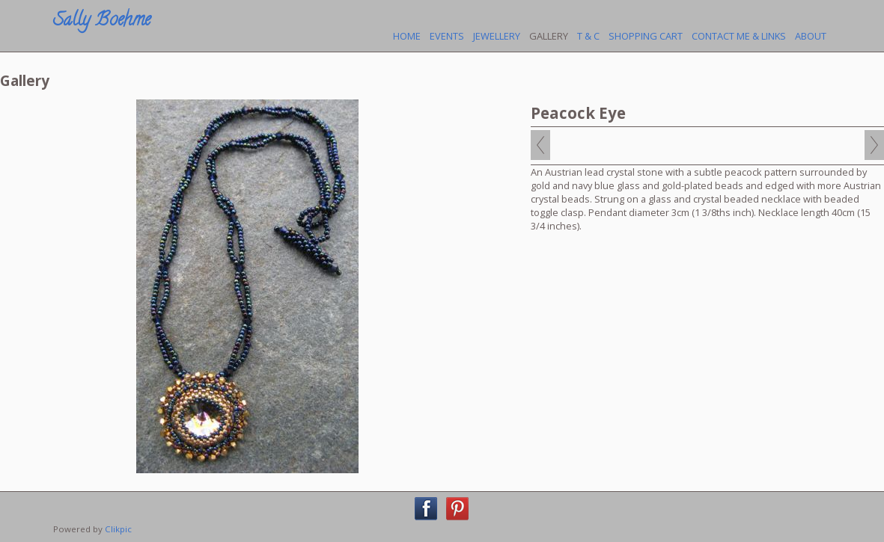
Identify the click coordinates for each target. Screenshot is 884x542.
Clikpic (118, 529)
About (810, 36)
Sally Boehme (101, 21)
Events (447, 36)
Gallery (548, 36)
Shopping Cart (646, 36)
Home (407, 36)
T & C (588, 36)
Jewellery (496, 36)
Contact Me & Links (739, 36)
